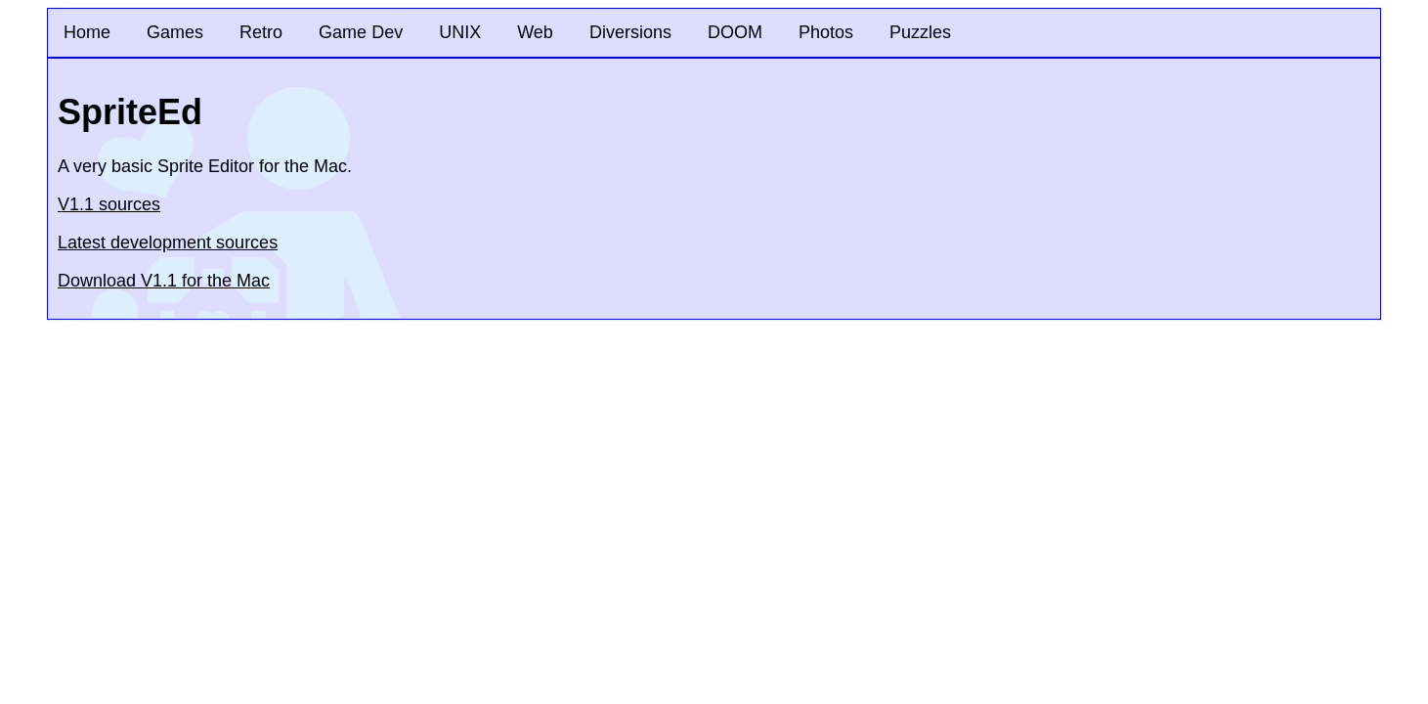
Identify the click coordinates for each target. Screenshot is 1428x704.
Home (87, 32)
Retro (260, 32)
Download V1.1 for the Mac (164, 280)
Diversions (630, 32)
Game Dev (361, 32)
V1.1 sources (109, 204)
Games (175, 32)
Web (535, 32)
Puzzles (920, 32)
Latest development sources (168, 242)
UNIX (460, 32)
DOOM (735, 32)
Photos (826, 32)
